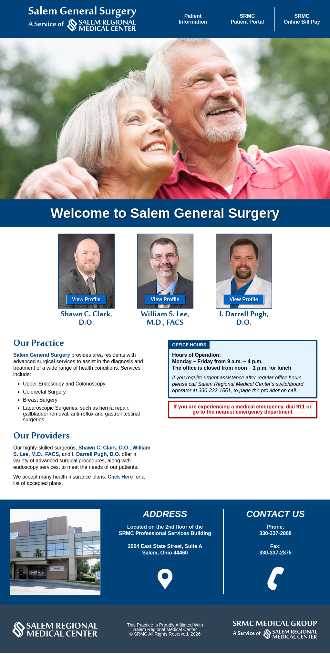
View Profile (86, 300)
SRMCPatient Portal (247, 19)
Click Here (120, 477)
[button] (193, 19)
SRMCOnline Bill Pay (302, 19)
